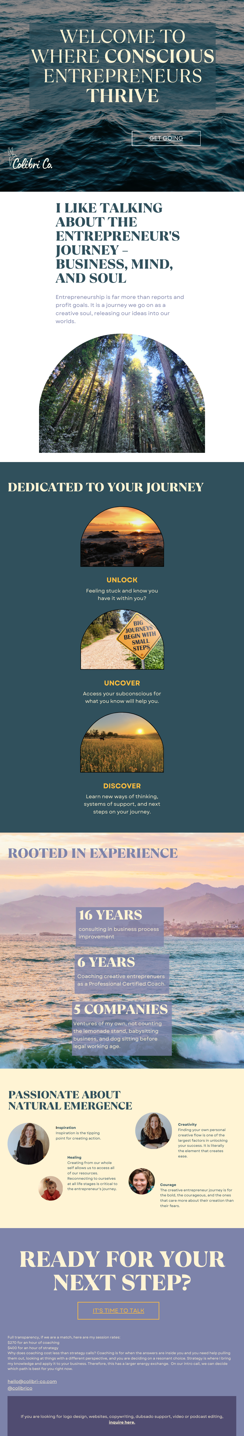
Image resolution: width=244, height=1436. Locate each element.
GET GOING (166, 138)
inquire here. (122, 1422)
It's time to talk (118, 1311)
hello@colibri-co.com (32, 1381)
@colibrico (20, 1388)
